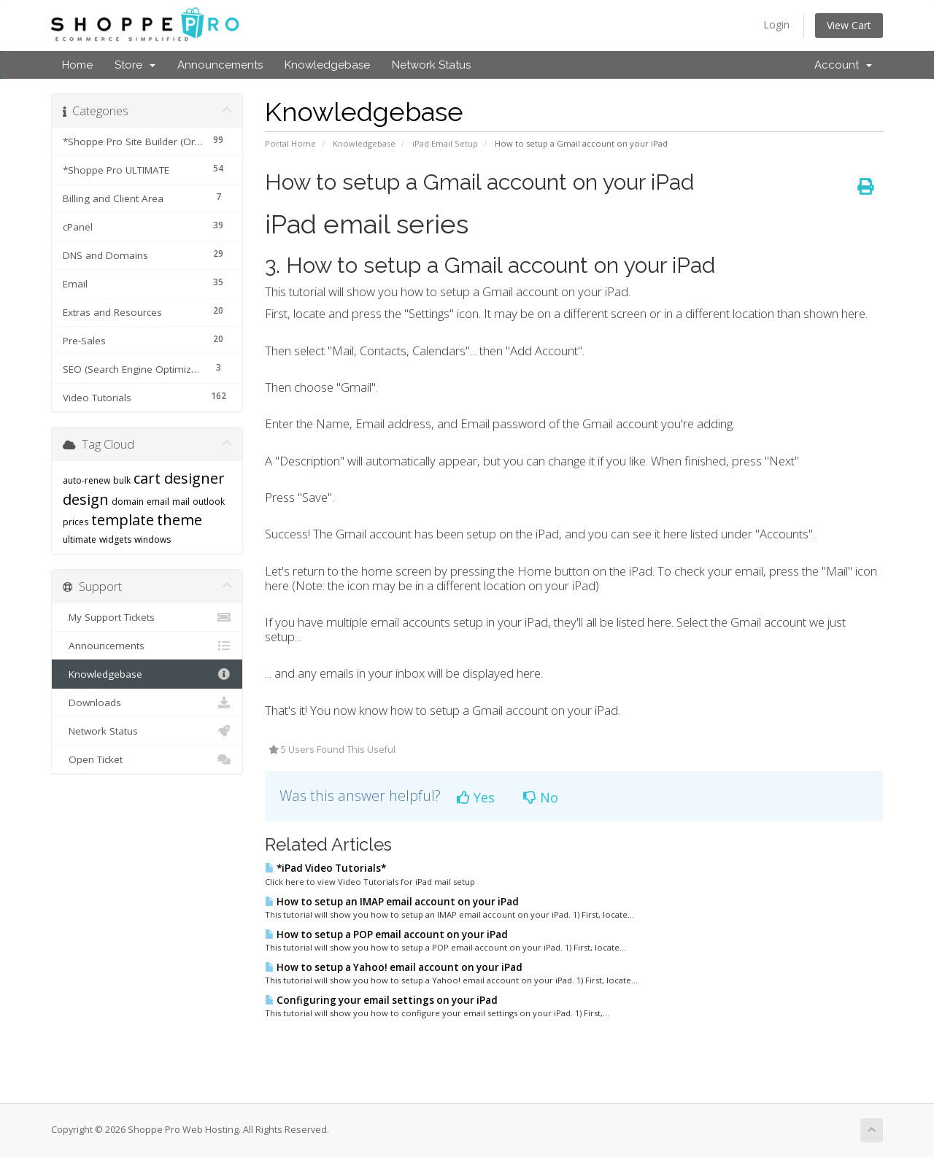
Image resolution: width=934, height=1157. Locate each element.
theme (179, 520)
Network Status (431, 64)
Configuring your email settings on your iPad (381, 1000)
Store (135, 64)
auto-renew (86, 480)
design (86, 499)
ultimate (79, 539)
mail (181, 501)
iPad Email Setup (445, 143)
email (158, 501)
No (540, 797)
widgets (115, 539)
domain (128, 501)
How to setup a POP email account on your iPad (386, 934)
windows (152, 539)
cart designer (179, 478)
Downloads (147, 702)
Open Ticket (147, 759)
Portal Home (290, 143)
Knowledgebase (327, 64)
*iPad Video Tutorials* (325, 868)
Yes (476, 797)
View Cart (849, 25)
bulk (122, 480)
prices (75, 522)
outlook (209, 501)
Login (776, 24)
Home (77, 64)
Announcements (220, 64)
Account (843, 64)
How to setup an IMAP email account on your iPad (392, 901)
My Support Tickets (147, 617)
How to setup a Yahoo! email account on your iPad (393, 967)
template (122, 520)
